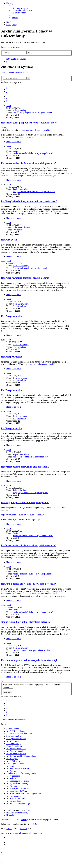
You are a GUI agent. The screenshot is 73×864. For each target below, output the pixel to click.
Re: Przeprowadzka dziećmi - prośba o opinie (25, 277)
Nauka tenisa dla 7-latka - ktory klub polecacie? (33, 153)
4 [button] (6, 94)
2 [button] (6, 89)
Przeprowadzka (19, 306)
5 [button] (6, 96)
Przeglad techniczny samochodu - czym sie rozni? (34, 191)
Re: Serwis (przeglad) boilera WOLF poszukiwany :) (29, 122)
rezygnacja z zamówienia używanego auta (30, 492)
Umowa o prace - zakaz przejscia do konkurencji (33, 650)
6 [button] (6, 99)
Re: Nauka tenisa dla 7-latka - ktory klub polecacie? (28, 163)
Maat (8, 105)
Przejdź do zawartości (10, 47)
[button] (6, 101)
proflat (9, 828)
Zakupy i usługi (19, 110)
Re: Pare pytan (9, 239)
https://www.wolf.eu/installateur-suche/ (17, 137)
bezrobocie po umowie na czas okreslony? (31, 457)
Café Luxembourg (21, 266)
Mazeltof (23, 828)
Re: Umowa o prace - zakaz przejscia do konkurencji (29, 660)
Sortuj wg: (40, 685)
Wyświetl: (15, 685)
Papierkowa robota (21, 189)
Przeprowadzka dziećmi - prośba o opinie (30, 268)
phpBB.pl (34, 824)
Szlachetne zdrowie (21, 227)
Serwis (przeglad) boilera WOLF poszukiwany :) (33, 113)
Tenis (15, 151)
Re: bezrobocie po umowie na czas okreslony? (25, 466)
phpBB (23, 819)
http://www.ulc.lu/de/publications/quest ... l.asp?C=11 (24, 515)
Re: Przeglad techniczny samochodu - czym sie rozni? (29, 201)
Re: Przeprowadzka (11, 316)
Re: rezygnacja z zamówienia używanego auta (25, 502)
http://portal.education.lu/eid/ (42, 364)
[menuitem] (21, 8)
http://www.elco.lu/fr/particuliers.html (35, 130)
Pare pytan (17, 230)
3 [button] (6, 91)
